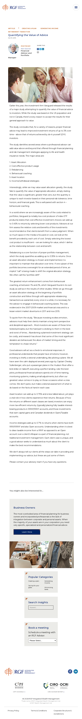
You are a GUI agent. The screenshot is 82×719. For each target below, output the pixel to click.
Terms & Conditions (39, 711)
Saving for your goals (33, 586)
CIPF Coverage (19, 692)
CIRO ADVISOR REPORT (56, 692)
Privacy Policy (13, 711)
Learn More (27, 532)
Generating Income (49, 28)
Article (11, 28)
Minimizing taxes (49, 588)
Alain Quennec (26, 49)
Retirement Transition (19, 32)
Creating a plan (29, 28)
